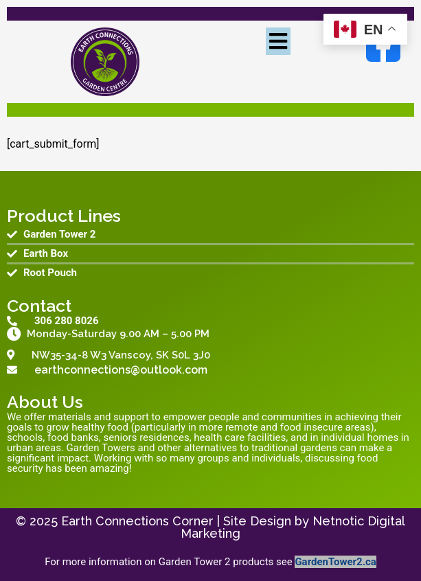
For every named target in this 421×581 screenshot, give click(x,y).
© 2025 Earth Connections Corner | (119, 521)
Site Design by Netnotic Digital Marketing (293, 527)
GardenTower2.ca (335, 562)
